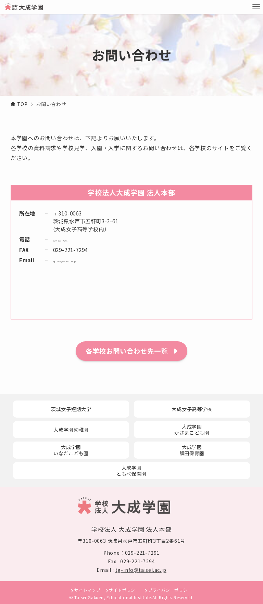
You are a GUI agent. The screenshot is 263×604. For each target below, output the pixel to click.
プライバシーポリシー (170, 590)
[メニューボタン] (256, 7)
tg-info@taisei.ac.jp (79, 260)
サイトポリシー (124, 590)
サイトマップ (87, 590)
